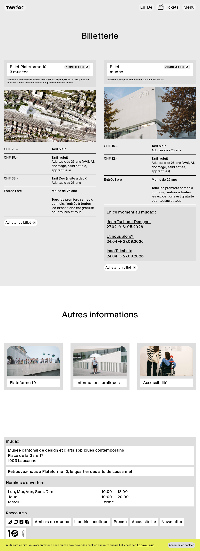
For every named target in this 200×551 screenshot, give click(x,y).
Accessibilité (144, 521)
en (142, 7)
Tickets (172, 7)
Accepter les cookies (181, 545)
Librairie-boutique (91, 521)
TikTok (21, 522)
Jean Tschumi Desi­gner (129, 221)
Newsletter (171, 521)
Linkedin (16, 522)
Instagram (10, 522)
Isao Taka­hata (119, 250)
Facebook (27, 522)
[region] (100, 545)
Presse (120, 521)
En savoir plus (145, 545)
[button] (189, 7)
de (149, 7)
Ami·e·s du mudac (52, 521)
